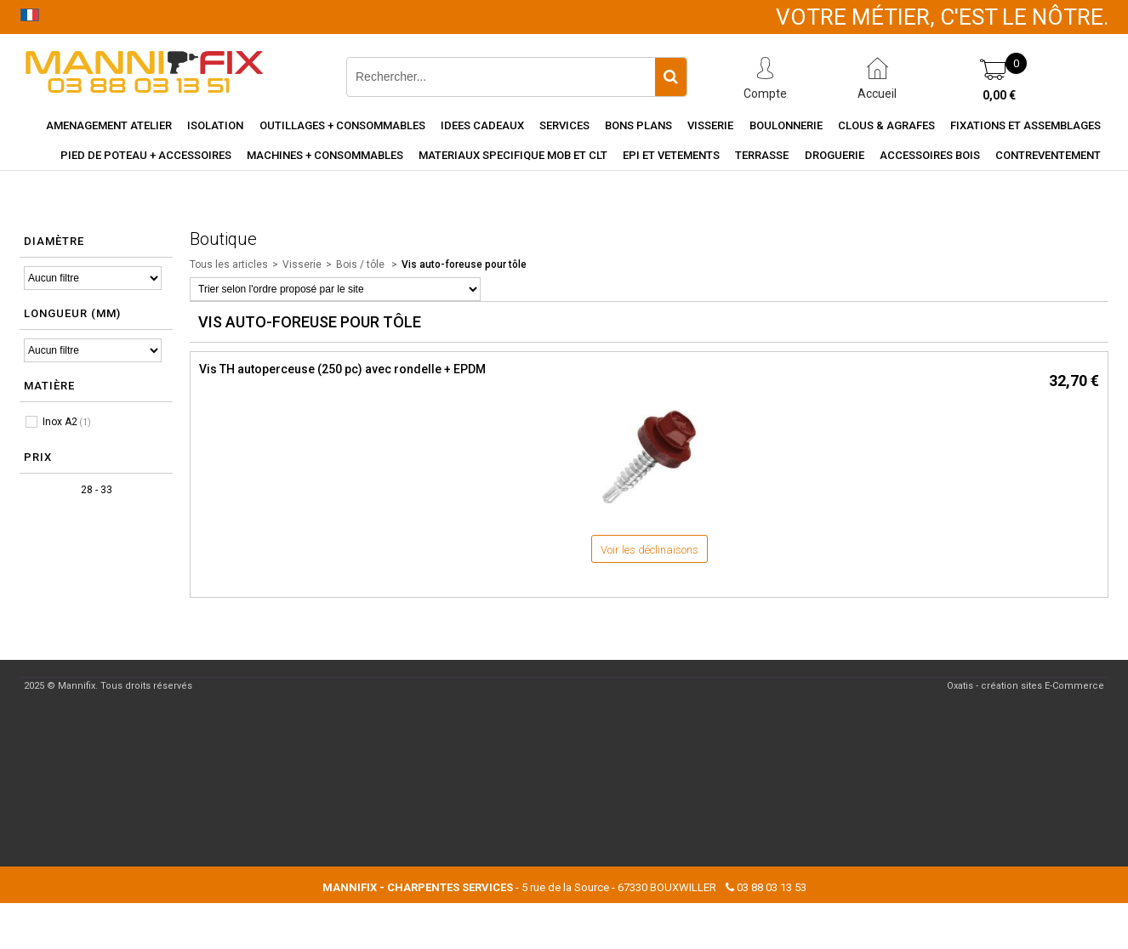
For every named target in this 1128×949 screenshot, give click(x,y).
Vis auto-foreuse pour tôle (464, 264)
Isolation (215, 125)
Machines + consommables (325, 155)
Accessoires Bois (930, 155)
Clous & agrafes (886, 125)
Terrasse (762, 155)
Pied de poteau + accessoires (145, 155)
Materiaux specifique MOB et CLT (513, 155)
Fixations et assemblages (1025, 125)
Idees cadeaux (482, 125)
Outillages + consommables (342, 125)
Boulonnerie (786, 125)
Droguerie (834, 155)
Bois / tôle (361, 264)
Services (564, 125)
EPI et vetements (671, 155)
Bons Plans (638, 125)
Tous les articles (229, 264)
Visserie (710, 125)
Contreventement (1048, 155)
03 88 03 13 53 (771, 887)
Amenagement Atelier (109, 125)
